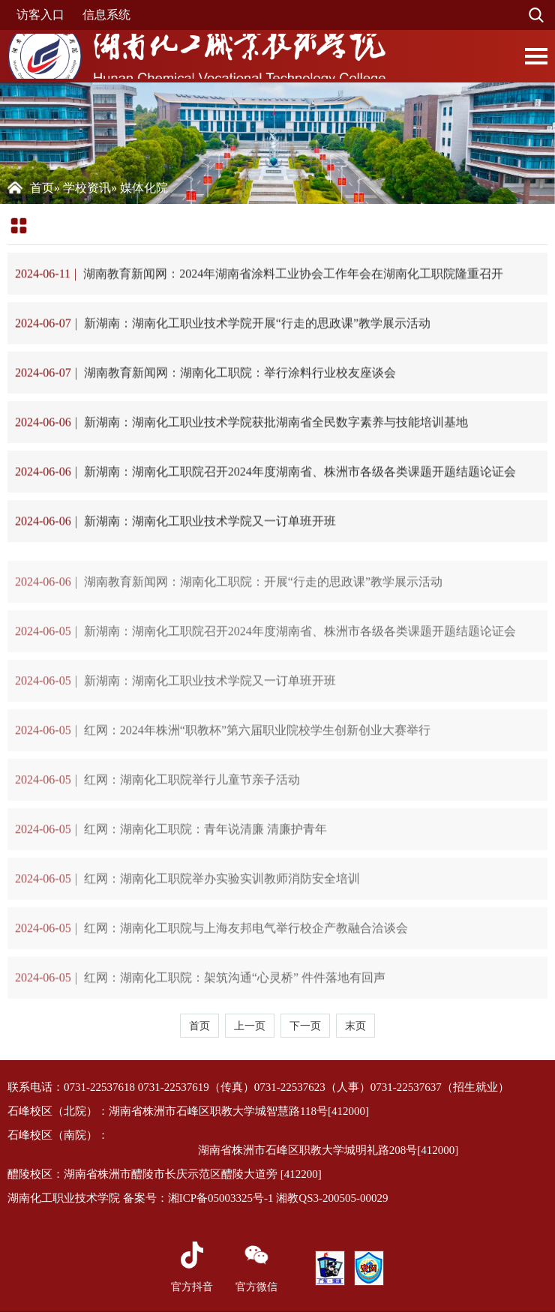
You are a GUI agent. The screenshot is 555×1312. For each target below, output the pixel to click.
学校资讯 (87, 187)
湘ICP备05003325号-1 (221, 1198)
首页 (42, 187)
